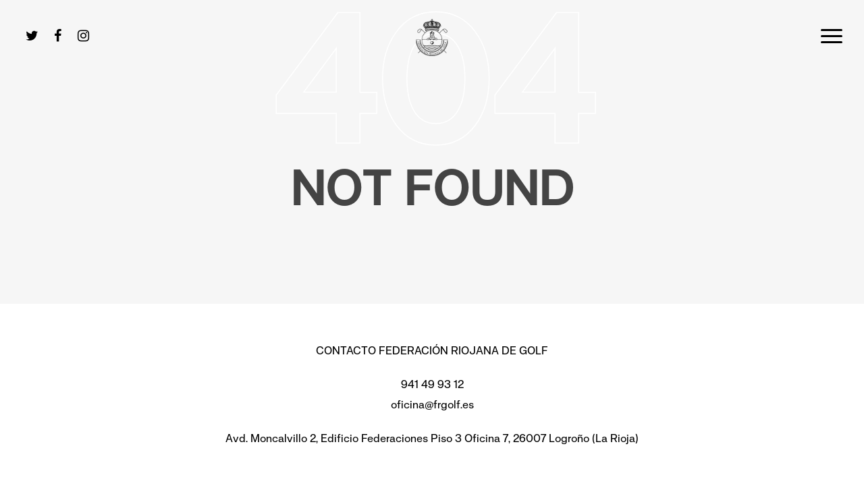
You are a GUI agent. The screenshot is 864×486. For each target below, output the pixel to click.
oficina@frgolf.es (432, 404)
